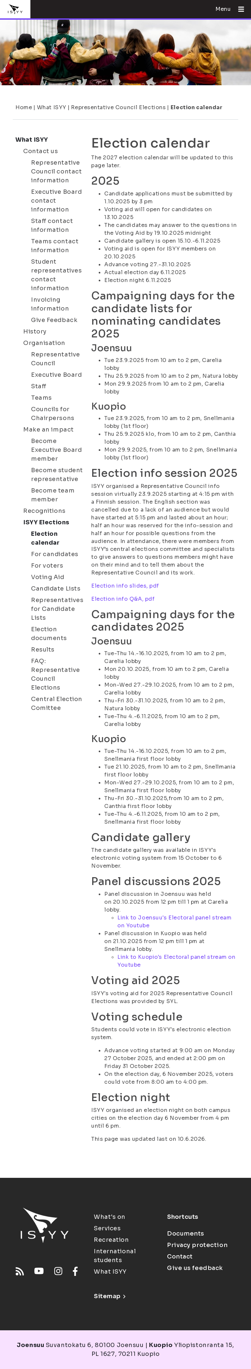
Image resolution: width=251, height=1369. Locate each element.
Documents (185, 1233)
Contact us (40, 151)
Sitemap (110, 1296)
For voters (47, 565)
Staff (38, 386)
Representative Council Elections (118, 107)
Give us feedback (195, 1268)
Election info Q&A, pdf (123, 598)
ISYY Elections (46, 522)
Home (23, 107)
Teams (41, 397)
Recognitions (44, 510)
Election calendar (197, 107)
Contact (180, 1256)
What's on (110, 1216)
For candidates (54, 554)
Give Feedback (54, 320)
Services (107, 1228)
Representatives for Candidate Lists (57, 608)
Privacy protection (197, 1245)
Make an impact (48, 429)
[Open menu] (238, 9)
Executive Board (56, 374)
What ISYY (51, 107)
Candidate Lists (55, 588)
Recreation (111, 1239)
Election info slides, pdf (125, 585)
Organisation (44, 343)
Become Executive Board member (56, 449)
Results (43, 649)
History (35, 331)
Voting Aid (47, 577)
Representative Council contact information (56, 171)
